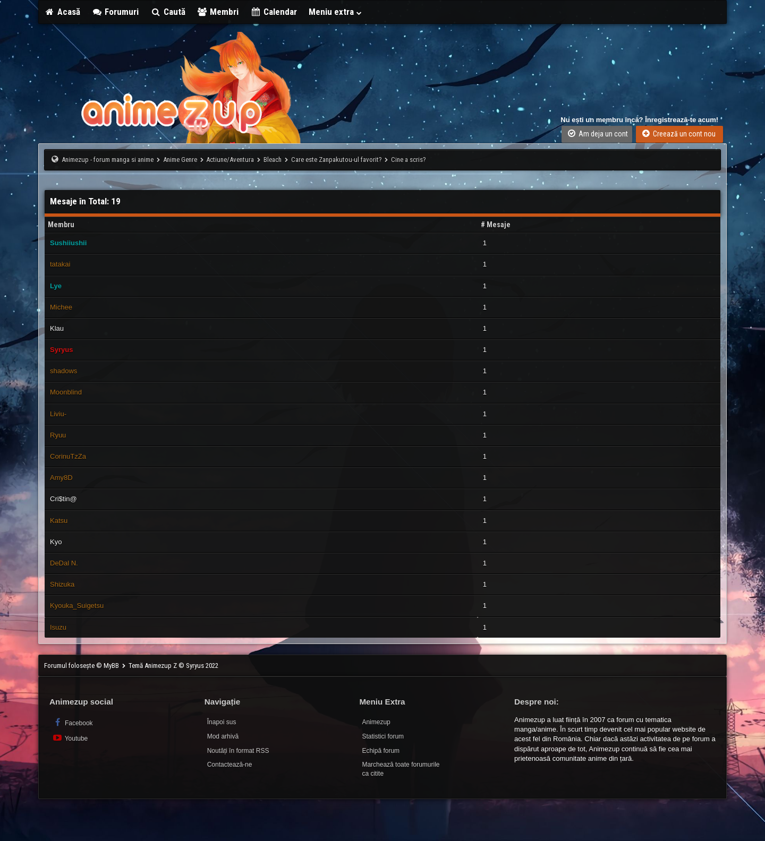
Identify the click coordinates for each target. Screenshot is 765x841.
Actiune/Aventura (230, 160)
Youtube (70, 737)
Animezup (376, 722)
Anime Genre (180, 160)
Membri (218, 11)
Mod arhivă (223, 736)
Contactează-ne (229, 764)
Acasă (62, 11)
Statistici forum (383, 736)
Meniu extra (336, 11)
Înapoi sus (221, 722)
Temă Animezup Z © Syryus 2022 (173, 666)
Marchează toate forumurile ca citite (400, 769)
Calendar (273, 11)
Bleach (273, 160)
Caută (167, 11)
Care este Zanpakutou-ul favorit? (336, 160)
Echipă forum (381, 750)
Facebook (72, 722)
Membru (61, 224)
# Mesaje (496, 224)
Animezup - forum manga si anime (108, 160)
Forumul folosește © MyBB (82, 666)
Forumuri (115, 11)
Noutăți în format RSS (238, 750)
